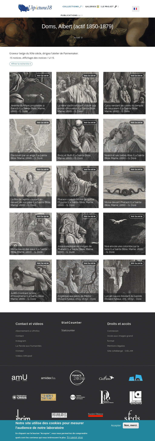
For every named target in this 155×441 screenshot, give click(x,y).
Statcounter (68, 339)
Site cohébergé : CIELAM (120, 360)
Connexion (113, 340)
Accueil (77, 46)
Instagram (21, 350)
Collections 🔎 (73, 6)
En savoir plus (75, 437)
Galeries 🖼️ (95, 6)
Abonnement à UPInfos (28, 340)
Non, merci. (130, 425)
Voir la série (43, 84)
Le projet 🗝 (115, 6)
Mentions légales (116, 355)
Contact (20, 345)
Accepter (116, 425)
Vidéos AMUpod (24, 365)
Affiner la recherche (21, 72)
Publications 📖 (73, 20)
